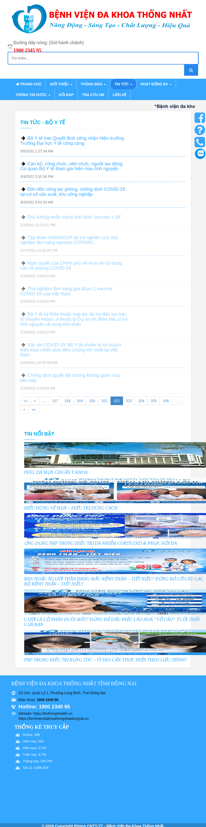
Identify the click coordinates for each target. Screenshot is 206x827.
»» (34, 409)
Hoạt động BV (156, 84)
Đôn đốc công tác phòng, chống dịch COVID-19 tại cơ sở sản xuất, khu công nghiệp (72, 192)
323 (129, 401)
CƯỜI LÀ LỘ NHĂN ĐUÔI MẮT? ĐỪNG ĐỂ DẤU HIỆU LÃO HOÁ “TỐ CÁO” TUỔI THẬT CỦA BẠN (112, 622)
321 (104, 401)
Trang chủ (29, 84)
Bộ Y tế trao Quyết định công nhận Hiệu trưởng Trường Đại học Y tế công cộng (72, 141)
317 (55, 401)
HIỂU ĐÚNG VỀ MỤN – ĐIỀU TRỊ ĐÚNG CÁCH (71, 508)
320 (92, 401)
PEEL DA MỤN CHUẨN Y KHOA (56, 472)
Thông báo (93, 84)
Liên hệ (119, 95)
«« (26, 401)
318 (67, 401)
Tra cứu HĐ (93, 95)
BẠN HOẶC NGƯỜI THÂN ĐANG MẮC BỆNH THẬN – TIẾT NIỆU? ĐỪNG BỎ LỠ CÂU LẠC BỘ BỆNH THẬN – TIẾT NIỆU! (113, 581)
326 (166, 401)
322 (117, 401)
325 (154, 401)
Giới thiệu (61, 84)
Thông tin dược (33, 95)
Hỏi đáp (66, 95)
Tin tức (123, 84)
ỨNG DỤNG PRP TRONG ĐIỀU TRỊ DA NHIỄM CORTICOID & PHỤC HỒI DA (100, 543)
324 (141, 401)
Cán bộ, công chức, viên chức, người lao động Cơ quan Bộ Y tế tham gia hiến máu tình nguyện (71, 166)
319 (80, 401)
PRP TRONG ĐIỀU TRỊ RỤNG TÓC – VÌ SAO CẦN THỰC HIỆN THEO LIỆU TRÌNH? (105, 659)
